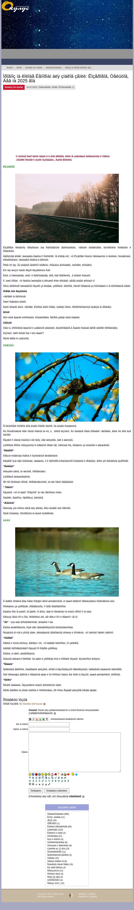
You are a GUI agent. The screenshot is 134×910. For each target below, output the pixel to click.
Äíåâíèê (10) (53, 866)
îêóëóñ (10, 67)
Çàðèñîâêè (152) (55, 837)
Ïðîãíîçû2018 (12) (55, 878)
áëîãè (19, 67)
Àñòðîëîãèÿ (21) (54, 844)
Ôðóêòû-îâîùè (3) (55, 881)
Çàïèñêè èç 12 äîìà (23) (58, 856)
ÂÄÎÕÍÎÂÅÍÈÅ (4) (55, 888)
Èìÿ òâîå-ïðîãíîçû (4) (56, 875)
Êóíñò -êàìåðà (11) (56, 825)
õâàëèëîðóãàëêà (53, 67)
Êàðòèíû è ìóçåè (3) (56, 841)
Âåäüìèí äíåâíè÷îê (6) (57, 869)
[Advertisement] (29, 37)
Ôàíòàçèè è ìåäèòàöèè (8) (59, 853)
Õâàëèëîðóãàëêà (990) (58, 822)
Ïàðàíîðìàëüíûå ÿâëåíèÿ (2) (59, 863)
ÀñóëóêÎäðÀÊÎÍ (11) (56, 859)
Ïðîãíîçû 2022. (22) (55, 891)
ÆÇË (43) (52, 828)
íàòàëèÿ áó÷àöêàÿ (33, 67)
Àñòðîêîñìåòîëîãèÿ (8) (57, 850)
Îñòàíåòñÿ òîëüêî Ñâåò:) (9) (60, 872)
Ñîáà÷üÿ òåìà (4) (55, 885)
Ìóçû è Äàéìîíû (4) (55, 847)
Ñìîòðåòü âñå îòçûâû (34, 704)
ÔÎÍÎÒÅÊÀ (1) (53, 831)
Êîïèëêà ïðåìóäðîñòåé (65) (59, 834)
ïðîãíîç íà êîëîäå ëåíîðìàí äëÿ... (79, 67)
